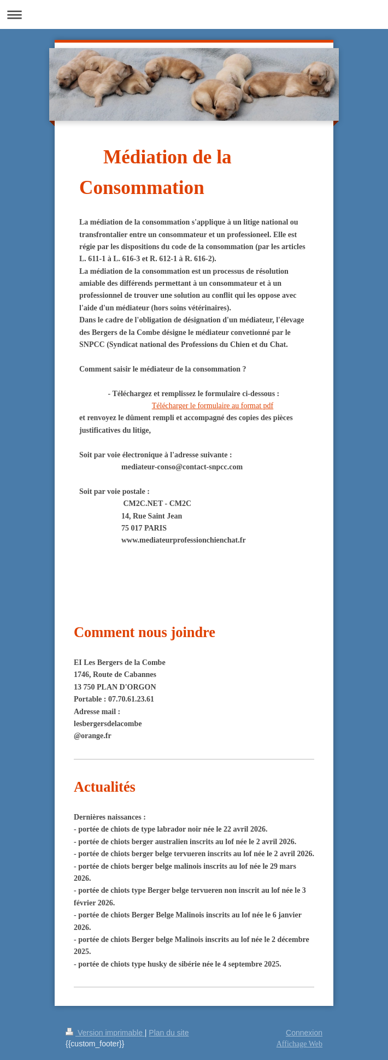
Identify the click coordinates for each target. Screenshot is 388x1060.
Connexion (304, 1032)
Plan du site (169, 1032)
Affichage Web (299, 1044)
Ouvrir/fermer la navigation (194, 14)
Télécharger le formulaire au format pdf (212, 406)
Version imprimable (105, 1032)
